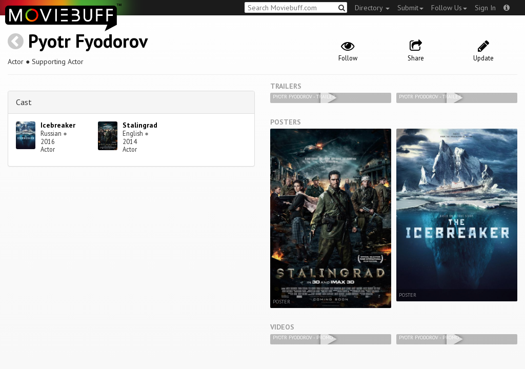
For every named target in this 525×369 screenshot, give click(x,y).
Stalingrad (140, 125)
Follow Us (449, 7)
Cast (24, 102)
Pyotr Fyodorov (88, 41)
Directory (372, 7)
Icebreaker (58, 125)
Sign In (485, 7)
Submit (410, 7)
